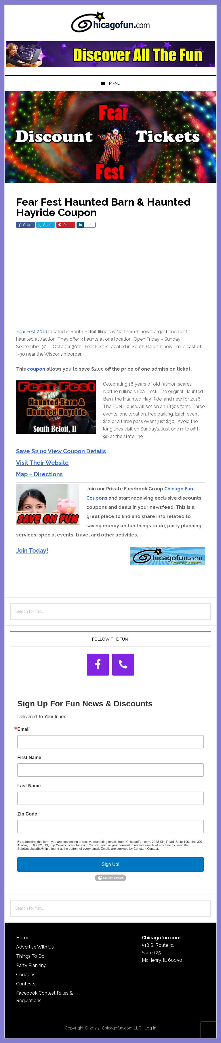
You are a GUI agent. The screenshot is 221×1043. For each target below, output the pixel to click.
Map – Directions (39, 474)
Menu (115, 83)
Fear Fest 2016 (31, 331)
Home (22, 937)
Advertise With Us (35, 947)
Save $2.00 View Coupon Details (61, 451)
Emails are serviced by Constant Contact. (130, 848)
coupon (36, 369)
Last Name (29, 786)
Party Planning (31, 965)
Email (23, 729)
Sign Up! (110, 864)
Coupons (25, 974)
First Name (29, 757)
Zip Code (27, 814)
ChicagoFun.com (110, 24)
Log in (150, 1028)
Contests (25, 984)
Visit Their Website (42, 462)
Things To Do (30, 956)
